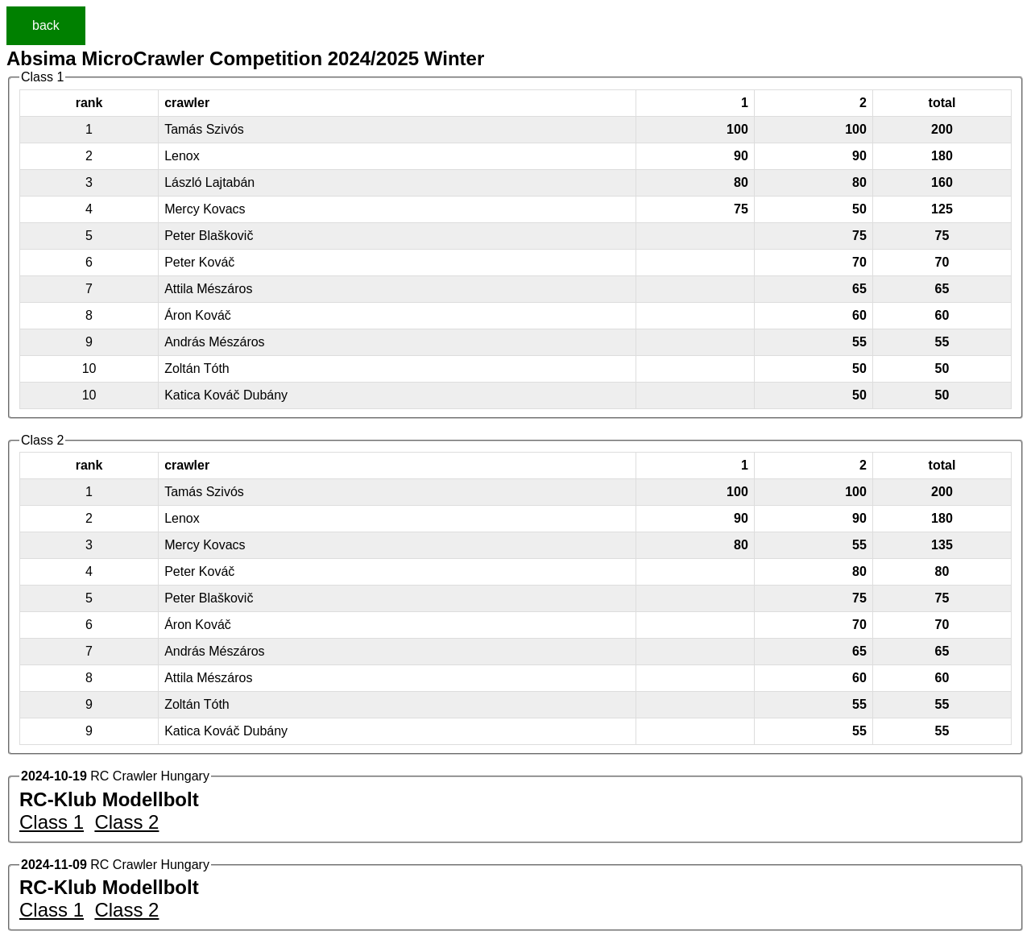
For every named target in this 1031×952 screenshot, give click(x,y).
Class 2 (126, 822)
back (46, 25)
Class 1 (51, 822)
